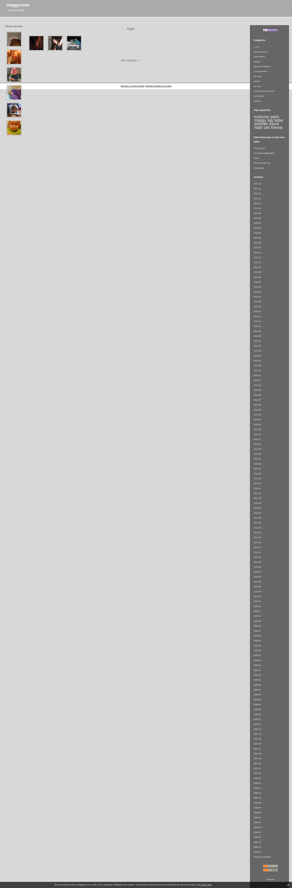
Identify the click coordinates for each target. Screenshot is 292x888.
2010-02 (257, 596)
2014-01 (257, 370)
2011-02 (257, 537)
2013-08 (257, 395)
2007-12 (257, 724)
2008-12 (257, 665)
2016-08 (257, 218)
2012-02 (257, 483)
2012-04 (257, 474)
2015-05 (257, 292)
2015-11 (257, 262)
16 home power (261, 52)
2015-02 (257, 307)
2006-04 (257, 822)
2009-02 (257, 655)
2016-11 (257, 203)
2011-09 (257, 503)
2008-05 (257, 700)
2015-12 (257, 257)
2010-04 (257, 586)
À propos (270, 879)
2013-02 (257, 424)
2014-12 (257, 316)
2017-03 (257, 184)
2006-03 (257, 827)
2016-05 (257, 233)
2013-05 (257, 410)
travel (274, 124)
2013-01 (257, 429)
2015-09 (257, 272)
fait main (257, 76)
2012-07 (257, 459)
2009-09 (257, 621)
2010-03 (257, 592)
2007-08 (257, 744)
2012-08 (257, 454)
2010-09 (257, 562)
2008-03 (257, 709)
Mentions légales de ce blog (158, 86)
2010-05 (257, 582)
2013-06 (257, 405)
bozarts (257, 62)
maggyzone (17, 4)
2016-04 (257, 238)
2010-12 (257, 547)
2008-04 (257, 704)
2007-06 (257, 754)
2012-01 (257, 488)
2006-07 (257, 808)
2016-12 (257, 198)
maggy (260, 120)
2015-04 (257, 297)
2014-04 (257, 356)
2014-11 (257, 321)
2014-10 (257, 326)
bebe (278, 120)
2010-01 (257, 601)
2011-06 (257, 518)
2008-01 (257, 719)
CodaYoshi (258, 168)
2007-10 (257, 734)
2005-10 (257, 852)
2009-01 (257, 660)
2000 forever (259, 57)
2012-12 (257, 434)
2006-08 (257, 803)
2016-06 (257, 228)
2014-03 (257, 361)
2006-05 (257, 817)
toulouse (261, 117)
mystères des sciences (264, 91)
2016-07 (257, 223)
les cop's (257, 86)
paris (274, 117)
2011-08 (257, 508)
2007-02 (257, 773)
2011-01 (257, 542)
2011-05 (257, 523)
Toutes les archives (262, 857)
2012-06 (257, 464)
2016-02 (257, 247)
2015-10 (257, 267)
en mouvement (260, 71)
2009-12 (257, 606)
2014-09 (257, 331)
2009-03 (257, 650)
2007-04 (257, 763)
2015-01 (257, 311)
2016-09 (257, 213)
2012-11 (257, 439)
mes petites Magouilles (264, 153)
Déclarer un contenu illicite (133, 86)
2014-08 (257, 336)
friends (277, 127)
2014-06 (257, 346)
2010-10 (257, 557)
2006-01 (257, 837)
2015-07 (257, 282)
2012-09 (257, 449)
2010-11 (257, 552)
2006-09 (257, 798)
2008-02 (257, 714)
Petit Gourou (259, 148)
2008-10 (257, 675)
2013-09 (257, 390)
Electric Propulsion (262, 66)
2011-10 (257, 498)
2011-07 (257, 513)
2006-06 (257, 812)
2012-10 (257, 444)
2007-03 (257, 768)
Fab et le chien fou (262, 163)
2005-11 (257, 847)
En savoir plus (205, 885)
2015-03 (257, 301)
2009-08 (257, 626)
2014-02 (257, 365)
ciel (267, 127)
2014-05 (257, 351)
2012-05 (257, 469)
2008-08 (257, 685)
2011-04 (257, 528)
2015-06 (257, 287)
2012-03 (257, 478)
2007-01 (257, 778)
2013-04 (257, 415)
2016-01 (257, 252)
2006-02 (257, 832)
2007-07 (257, 749)
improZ (257, 81)
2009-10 (257, 616)
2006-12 (257, 783)
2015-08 (257, 277)
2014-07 (257, 341)
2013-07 (257, 400)
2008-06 (257, 695)
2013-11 (257, 380)
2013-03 (257, 419)
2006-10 (257, 793)
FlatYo (256, 158)
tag (270, 120)
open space (259, 96)
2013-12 (257, 375)
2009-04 (257, 646)
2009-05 (257, 641)
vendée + (258, 101)
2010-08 (257, 567)
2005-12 (257, 842)
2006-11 (257, 788)
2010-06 (257, 577)
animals (261, 124)
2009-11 (257, 611)
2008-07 (257, 690)
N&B (258, 127)
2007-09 (257, 739)
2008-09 (257, 680)
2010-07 (257, 572)
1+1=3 (256, 47)
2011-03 (257, 532)
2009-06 (257, 636)
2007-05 (257, 758)
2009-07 (257, 631)
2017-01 (257, 193)
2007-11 (257, 729)
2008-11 (257, 670)
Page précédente (128, 60)
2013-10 (257, 385)
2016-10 (257, 208)
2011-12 (257, 493)
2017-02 (257, 189)
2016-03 (257, 243)
